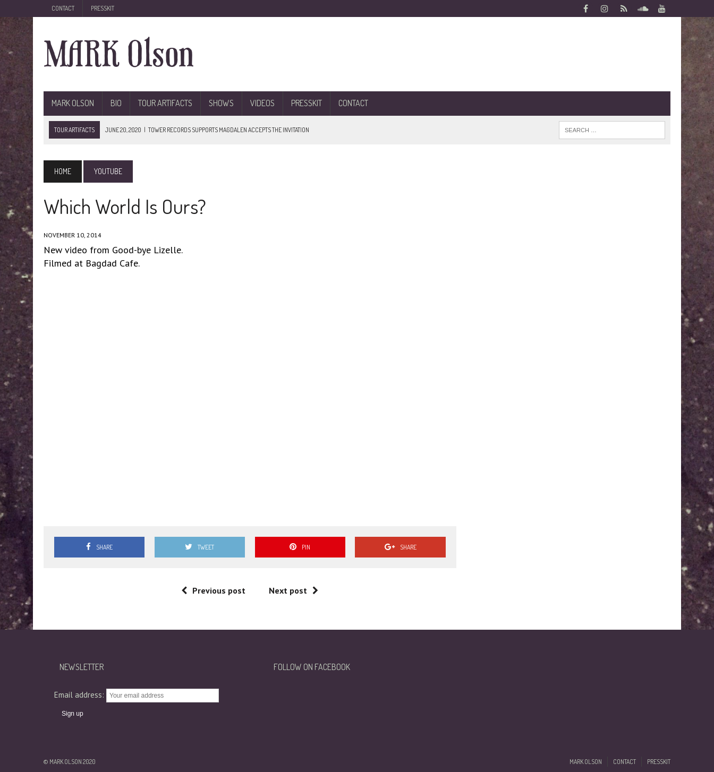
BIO (116, 103)
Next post (293, 590)
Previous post (213, 590)
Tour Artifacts (165, 103)
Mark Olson (73, 103)
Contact (63, 8)
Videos (262, 103)
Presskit (102, 8)
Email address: (80, 695)
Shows (221, 103)
